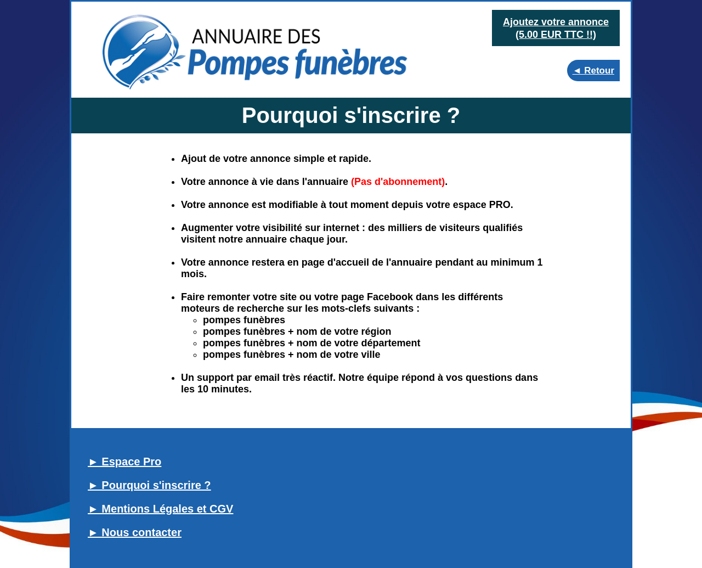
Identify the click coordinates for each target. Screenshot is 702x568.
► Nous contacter (135, 532)
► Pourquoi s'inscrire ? (149, 485)
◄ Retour (593, 70)
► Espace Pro (124, 461)
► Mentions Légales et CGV (160, 509)
